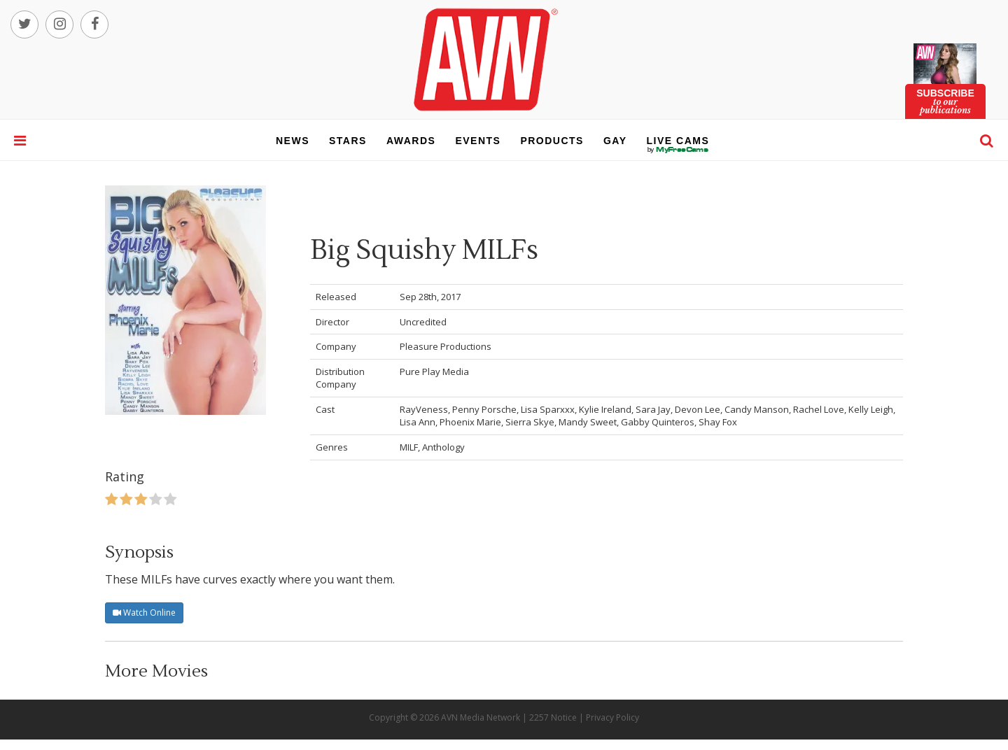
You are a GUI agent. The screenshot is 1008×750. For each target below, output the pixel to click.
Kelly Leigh (870, 409)
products (552, 140)
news (292, 140)
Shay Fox (718, 422)
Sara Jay (653, 409)
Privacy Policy (612, 717)
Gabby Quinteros (657, 422)
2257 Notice (553, 717)
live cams (678, 150)
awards (410, 140)
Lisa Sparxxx (548, 409)
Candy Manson (756, 409)
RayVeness (424, 409)
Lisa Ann (417, 422)
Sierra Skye (529, 422)
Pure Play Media (434, 371)
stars (348, 140)
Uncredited (423, 322)
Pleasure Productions (445, 346)
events (477, 140)
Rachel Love (818, 409)
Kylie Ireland (605, 409)
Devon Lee (697, 409)
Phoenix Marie (470, 422)
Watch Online (144, 612)
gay (615, 140)
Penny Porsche (484, 409)
